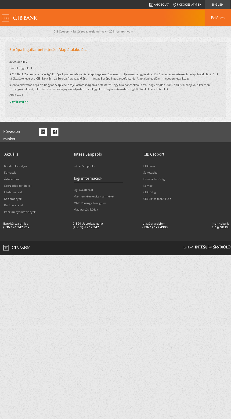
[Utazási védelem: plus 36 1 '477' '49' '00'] (175, 227)
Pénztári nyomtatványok (20, 212)
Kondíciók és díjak (15, 166)
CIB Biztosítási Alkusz (157, 199)
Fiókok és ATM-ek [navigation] (187, 5)
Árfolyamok (11, 179)
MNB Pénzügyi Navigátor (90, 203)
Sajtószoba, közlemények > (90, 31)
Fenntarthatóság (154, 179)
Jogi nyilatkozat (83, 190)
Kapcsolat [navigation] (159, 5)
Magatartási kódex (86, 209)
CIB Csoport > (63, 31)
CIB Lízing (149, 192)
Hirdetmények (13, 192)
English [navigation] (217, 5)
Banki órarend (13, 205)
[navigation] (218, 18)
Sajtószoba (150, 173)
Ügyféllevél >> (18, 102)
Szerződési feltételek (17, 186)
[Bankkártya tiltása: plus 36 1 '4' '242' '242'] (36, 227)
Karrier (147, 186)
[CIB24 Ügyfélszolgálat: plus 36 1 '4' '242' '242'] (105, 227)
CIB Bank (149, 166)
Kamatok (10, 173)
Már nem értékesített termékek (94, 196)
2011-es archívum (121, 31)
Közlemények (13, 199)
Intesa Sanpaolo (84, 166)
